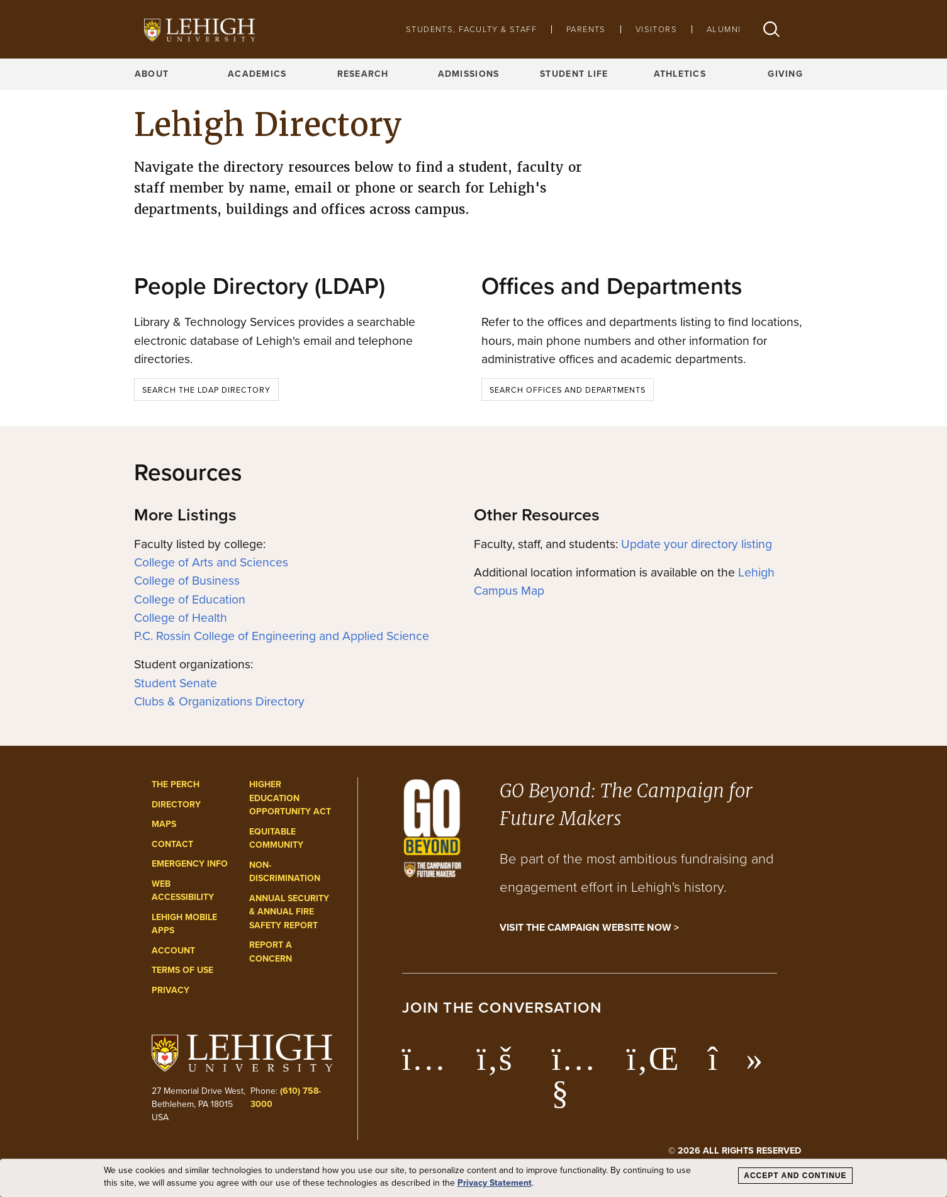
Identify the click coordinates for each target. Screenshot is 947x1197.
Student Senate (175, 683)
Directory (176, 804)
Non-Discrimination (284, 871)
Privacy (170, 990)
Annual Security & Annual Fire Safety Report (289, 912)
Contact (172, 844)
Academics (257, 74)
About (152, 74)
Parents (586, 29)
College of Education (189, 599)
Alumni (724, 29)
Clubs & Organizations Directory (219, 701)
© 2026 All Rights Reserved (734, 1150)
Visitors (656, 29)
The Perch (175, 784)
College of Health (180, 618)
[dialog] (473, 1178)
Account (173, 950)
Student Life (574, 74)
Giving (785, 74)
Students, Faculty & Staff (471, 29)
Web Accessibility (183, 890)
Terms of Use (182, 970)
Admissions (469, 74)
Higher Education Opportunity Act (290, 798)
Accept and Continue (795, 1175)
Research (363, 74)
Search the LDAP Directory (206, 390)
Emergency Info (190, 863)
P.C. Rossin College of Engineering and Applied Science (281, 636)
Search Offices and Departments (568, 390)
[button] (771, 29)
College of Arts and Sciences (211, 562)
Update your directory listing (696, 544)
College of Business (187, 580)
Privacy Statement (494, 1183)
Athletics (680, 74)
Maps (164, 824)
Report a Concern (270, 951)
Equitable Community (276, 838)
